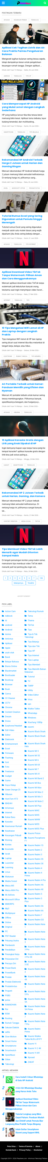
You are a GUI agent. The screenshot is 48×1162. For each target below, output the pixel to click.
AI (6, 620)
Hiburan (17, 412)
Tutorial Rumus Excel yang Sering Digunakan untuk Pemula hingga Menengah (22, 219)
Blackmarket (10, 671)
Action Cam (10, 611)
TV (29, 681)
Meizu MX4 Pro (12, 890)
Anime (8, 634)
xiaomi (31, 727)
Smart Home (11, 1041)
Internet (7, 300)
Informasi (9, 808)
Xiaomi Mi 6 (33, 760)
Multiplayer (10, 913)
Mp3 (7, 908)
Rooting (8, 1018)
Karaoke (9, 821)
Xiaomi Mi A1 (34, 774)
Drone (7, 721)
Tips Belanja (34, 132)
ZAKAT (31, 1062)
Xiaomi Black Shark (36, 731)
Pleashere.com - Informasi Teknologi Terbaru (32, 1158)
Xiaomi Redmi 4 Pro (37, 880)
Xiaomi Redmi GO (36, 919)
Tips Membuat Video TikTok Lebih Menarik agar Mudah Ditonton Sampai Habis (22, 552)
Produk (8, 977)
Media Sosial (26, 521)
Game (7, 780)
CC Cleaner (10, 698)
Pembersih (10, 945)
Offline (8, 917)
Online (8, 922)
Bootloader (10, 675)
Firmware (9, 753)
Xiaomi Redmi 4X (35, 889)
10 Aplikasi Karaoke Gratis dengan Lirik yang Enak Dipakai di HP (23, 441)
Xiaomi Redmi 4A (35, 885)
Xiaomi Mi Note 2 (35, 801)
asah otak (9, 652)
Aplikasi (7, 20)
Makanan (9, 876)
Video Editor (33, 695)
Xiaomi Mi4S (33, 815)
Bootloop (9, 680)
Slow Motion (11, 1036)
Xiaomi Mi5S (33, 824)
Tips (27, 300)
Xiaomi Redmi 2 (35, 850)
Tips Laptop (33, 660)
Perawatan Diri (11, 959)
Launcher (9, 863)
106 (41, 578)
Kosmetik (9, 849)
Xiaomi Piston (34, 833)
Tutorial (31, 676)
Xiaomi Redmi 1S (35, 845)
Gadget (6, 465)
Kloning (8, 840)
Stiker (7, 1059)
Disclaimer (38, 1150)
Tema (30, 616)
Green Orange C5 (12, 789)
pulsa (7, 1000)
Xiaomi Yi (32, 1043)
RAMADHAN (10, 1004)
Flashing (9, 758)
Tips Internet (31, 244)
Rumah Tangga (21, 356)
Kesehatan (10, 831)
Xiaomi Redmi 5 (35, 894)
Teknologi (35, 20)
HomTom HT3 (11, 799)
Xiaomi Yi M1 (34, 1053)
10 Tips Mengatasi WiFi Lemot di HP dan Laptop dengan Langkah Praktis (23, 331)
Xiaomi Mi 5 (33, 751)
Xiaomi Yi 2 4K (34, 1048)
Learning (9, 867)
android (8, 625)
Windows (32, 717)
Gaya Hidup (10, 785)
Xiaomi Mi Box (34, 783)
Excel (6, 188)
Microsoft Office (18, 188)
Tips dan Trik (34, 646)
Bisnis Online (11, 666)
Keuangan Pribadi (20, 20)
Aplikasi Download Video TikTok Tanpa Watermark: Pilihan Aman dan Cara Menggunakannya (22, 275)
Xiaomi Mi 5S (34, 755)
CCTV (7, 703)
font (7, 762)
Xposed (31, 1057)
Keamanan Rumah (13, 826)
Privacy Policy (25, 1150)
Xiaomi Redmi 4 (35, 868)
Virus (30, 699)
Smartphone (8, 132)
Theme (31, 620)
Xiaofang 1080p (35, 722)
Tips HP (28, 76)
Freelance (9, 771)
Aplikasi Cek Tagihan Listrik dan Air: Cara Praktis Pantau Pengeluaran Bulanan (23, 51)
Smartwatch (10, 1050)
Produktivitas (34, 188)
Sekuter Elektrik (12, 1027)
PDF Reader (10, 936)
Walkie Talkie (34, 708)
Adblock (8, 616)
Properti (8, 991)
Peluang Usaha (12, 940)
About (37, 1146)
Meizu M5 (9, 885)
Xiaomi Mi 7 (33, 769)
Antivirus (9, 639)
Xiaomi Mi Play (34, 806)
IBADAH (8, 803)
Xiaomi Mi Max (34, 787)
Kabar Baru (10, 817)
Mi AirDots (10, 895)
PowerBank (10, 972)
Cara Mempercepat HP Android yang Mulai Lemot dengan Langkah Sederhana (23, 107)
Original (8, 927)
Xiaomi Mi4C (33, 810)
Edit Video (9, 730)
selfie (7, 1032)
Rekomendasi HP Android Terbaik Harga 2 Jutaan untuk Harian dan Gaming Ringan (22, 163)
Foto (7, 767)
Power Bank (10, 968)
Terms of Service (25, 1146)
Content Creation (10, 521)
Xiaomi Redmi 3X (35, 863)
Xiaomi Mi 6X (34, 765)
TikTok (37, 521)
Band (7, 657)
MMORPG (9, 904)
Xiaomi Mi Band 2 (36, 778)
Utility (30, 690)
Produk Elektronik (13, 982)
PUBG (7, 995)
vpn (29, 704)
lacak (7, 854)
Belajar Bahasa (12, 661)
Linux (7, 872)
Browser (8, 684)
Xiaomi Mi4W (34, 819)
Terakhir (31, 583)
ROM (7, 1014)
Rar (6, 1009)
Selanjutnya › (19, 583)
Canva (8, 693)
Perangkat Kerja (12, 954)
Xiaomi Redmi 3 (35, 854)
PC (6, 931)
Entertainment (11, 744)
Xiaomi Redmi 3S (35, 859)
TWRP (30, 686)
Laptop (8, 858)
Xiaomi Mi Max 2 (35, 792)
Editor (7, 735)
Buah (7, 689)
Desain (8, 716)
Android (7, 76)
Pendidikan (10, 950)
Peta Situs (11, 1146)
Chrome (8, 707)
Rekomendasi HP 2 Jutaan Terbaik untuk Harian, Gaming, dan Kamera (23, 494)
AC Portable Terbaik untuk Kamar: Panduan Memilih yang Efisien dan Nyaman (23, 387)
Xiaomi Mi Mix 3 (35, 796)
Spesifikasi (10, 1055)
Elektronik (8, 356)
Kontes (8, 844)
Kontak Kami (11, 1150)
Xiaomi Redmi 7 (35, 915)
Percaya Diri (10, 963)
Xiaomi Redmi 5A (35, 906)
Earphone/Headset (13, 725)
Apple (7, 648)
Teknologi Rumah (36, 611)
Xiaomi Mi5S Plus (36, 828)
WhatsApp (32, 713)
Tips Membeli (36, 356)
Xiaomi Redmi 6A (35, 910)
